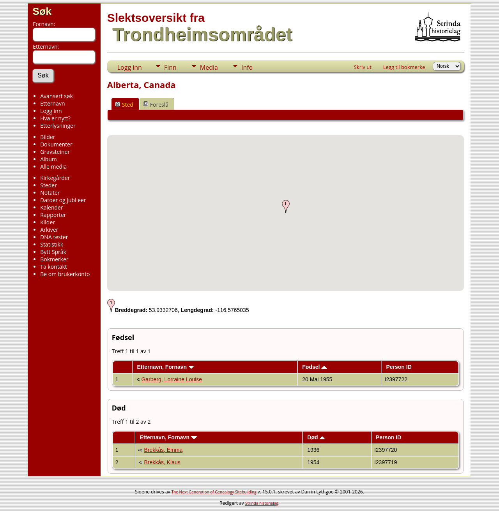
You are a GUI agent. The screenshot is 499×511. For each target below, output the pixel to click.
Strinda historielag (261, 503)
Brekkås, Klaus (162, 462)
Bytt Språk (53, 252)
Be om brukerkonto (65, 274)
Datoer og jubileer (63, 200)
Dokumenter (56, 144)
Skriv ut (363, 66)
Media (209, 67)
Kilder (47, 222)
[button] (286, 206)
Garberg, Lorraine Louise (171, 379)
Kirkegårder (55, 177)
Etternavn (52, 103)
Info (247, 67)
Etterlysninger (57, 125)
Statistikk (51, 244)
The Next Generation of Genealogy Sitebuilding (214, 492)
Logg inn (51, 111)
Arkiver (49, 229)
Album (48, 159)
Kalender (51, 207)
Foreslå (155, 104)
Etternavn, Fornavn (165, 367)
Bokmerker (54, 259)
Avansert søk (56, 96)
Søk (41, 11)
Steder (48, 185)
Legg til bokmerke (404, 66)
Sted (124, 104)
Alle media (53, 166)
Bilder (47, 137)
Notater (50, 192)
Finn (170, 67)
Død (316, 437)
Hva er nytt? (55, 118)
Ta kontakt (53, 266)
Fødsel (314, 367)
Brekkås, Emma (163, 450)
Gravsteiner (55, 151)
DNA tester (54, 237)
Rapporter (53, 214)
